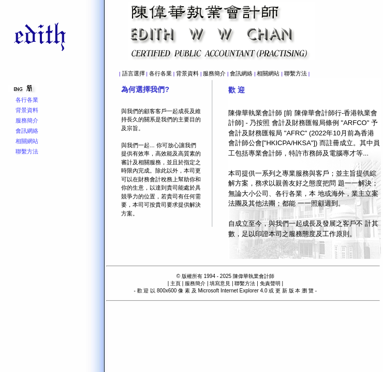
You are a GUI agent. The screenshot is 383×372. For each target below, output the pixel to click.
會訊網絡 (241, 73)
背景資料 (187, 73)
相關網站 (268, 73)
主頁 (175, 283)
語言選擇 (133, 73)
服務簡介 (214, 73)
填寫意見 (220, 283)
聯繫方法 (295, 73)
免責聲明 (270, 283)
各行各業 (160, 73)
